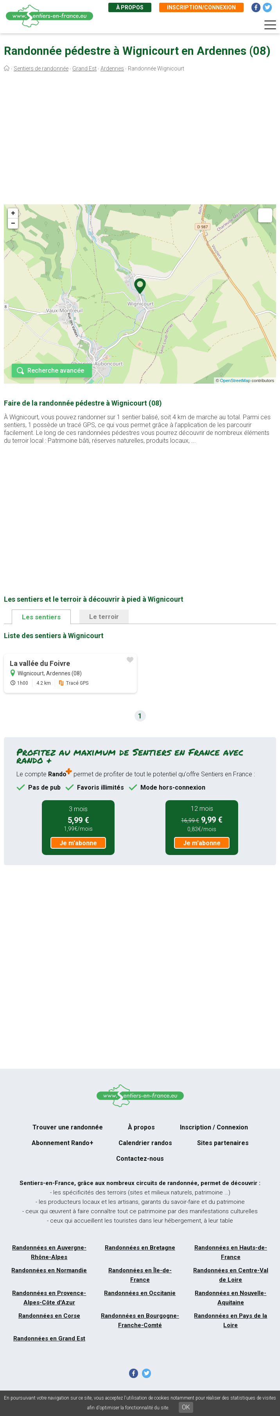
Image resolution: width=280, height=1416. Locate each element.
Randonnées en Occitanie (140, 1293)
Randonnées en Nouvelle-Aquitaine (230, 1298)
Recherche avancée (55, 370)
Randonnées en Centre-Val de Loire (230, 1275)
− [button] (13, 223)
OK (186, 1407)
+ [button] (13, 213)
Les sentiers (41, 617)
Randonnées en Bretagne (140, 1247)
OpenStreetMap (235, 380)
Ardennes (112, 68)
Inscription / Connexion (214, 1127)
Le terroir (104, 617)
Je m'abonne (78, 843)
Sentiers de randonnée (41, 68)
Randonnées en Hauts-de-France (230, 1252)
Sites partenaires (223, 1143)
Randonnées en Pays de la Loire (230, 1320)
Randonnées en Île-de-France (140, 1275)
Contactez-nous (140, 1158)
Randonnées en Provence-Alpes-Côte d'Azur (49, 1298)
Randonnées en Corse (49, 1315)
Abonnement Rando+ (62, 1143)
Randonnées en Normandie (49, 1270)
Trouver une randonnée (67, 1127)
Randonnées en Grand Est (49, 1338)
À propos (130, 7)
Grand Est (84, 68)
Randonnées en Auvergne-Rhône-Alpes (49, 1252)
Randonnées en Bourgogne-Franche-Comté (140, 1320)
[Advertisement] (140, 140)
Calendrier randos (145, 1143)
